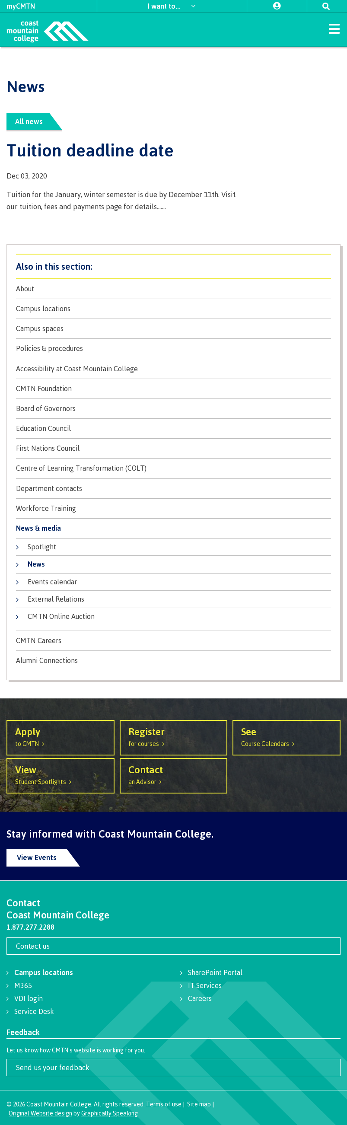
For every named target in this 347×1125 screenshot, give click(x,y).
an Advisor (173, 774)
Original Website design (40, 1113)
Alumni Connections (47, 661)
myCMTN (20, 6)
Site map (199, 1104)
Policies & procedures (49, 348)
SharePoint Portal (215, 972)
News (36, 564)
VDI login (28, 998)
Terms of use (163, 1104)
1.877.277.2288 (30, 927)
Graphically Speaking (109, 1113)
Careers (200, 998)
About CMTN (173, 266)
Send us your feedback (52, 1067)
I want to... (165, 5)
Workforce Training (46, 508)
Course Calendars (286, 736)
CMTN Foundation (44, 389)
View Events (37, 857)
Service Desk (34, 1011)
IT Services (205, 985)
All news (29, 121)
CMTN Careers (38, 641)
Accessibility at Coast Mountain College (77, 369)
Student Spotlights (60, 774)
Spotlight (42, 546)
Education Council (43, 428)
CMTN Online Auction (61, 616)
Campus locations (43, 309)
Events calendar (52, 581)
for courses (173, 736)
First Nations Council (48, 448)
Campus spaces (40, 329)
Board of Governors (46, 409)
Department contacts (49, 488)
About (25, 289)
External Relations (56, 599)
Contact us (33, 945)
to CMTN (60, 736)
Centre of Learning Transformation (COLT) (81, 468)
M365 (23, 985)
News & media (38, 528)
